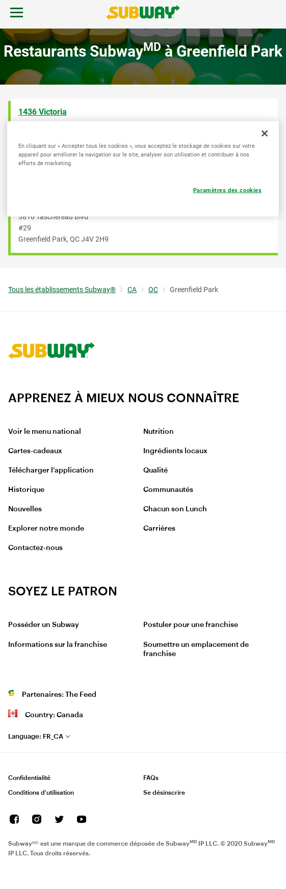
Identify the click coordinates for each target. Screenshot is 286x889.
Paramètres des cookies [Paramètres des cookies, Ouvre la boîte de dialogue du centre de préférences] (227, 189)
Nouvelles (25, 509)
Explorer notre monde (46, 528)
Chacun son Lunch (175, 509)
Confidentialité (29, 778)
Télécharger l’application (51, 470)
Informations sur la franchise (57, 644)
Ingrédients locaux (175, 451)
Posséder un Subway (43, 625)
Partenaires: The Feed (59, 694)
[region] (143, 168)
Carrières (159, 528)
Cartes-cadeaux (35, 451)
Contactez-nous (35, 548)
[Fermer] (264, 133)
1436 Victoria (42, 112)
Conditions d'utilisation (41, 793)
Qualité (155, 470)
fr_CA (35, 736)
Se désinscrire (164, 793)
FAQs (151, 778)
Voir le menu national (44, 431)
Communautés (168, 489)
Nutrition (158, 431)
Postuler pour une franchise (190, 625)
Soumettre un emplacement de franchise (196, 649)
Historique (26, 489)
